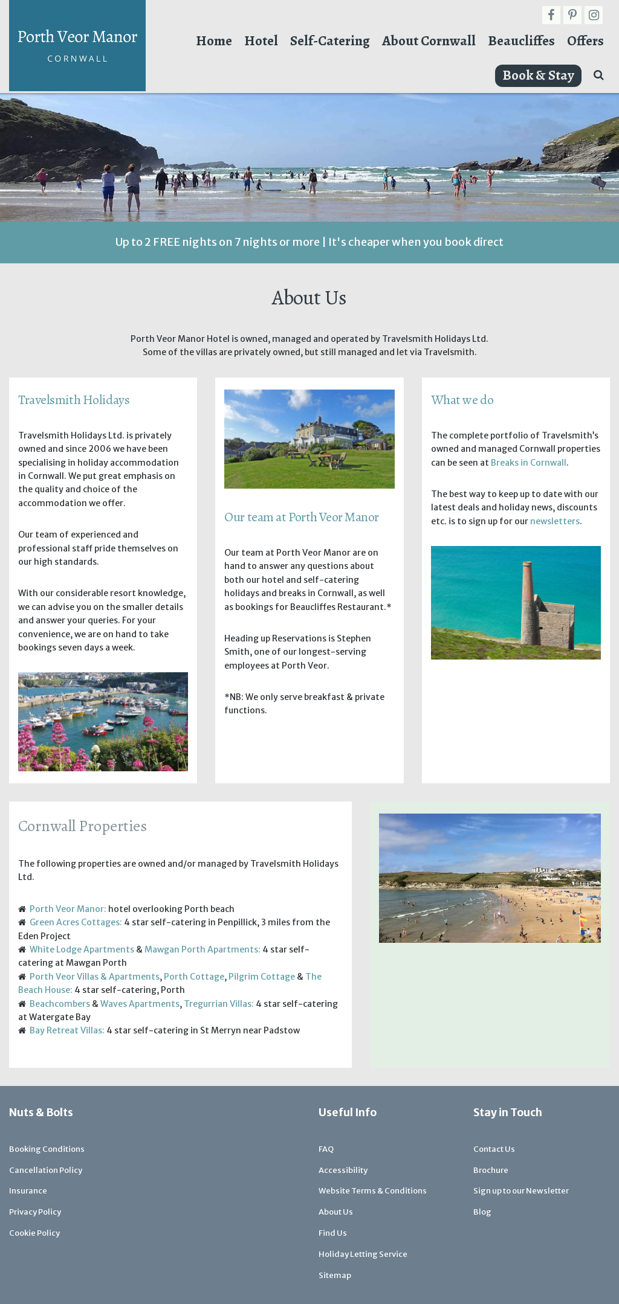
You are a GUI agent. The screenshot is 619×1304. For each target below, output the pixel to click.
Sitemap (335, 1275)
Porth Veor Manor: (68, 909)
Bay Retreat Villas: (67, 1030)
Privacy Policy (35, 1212)
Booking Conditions (47, 1149)
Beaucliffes (521, 40)
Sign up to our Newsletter (521, 1191)
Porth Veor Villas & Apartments (95, 976)
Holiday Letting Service (363, 1254)
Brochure (490, 1170)
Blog (482, 1212)
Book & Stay (538, 75)
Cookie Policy (34, 1233)
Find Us (333, 1233)
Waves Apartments (140, 1003)
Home (214, 40)
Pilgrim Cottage (261, 976)
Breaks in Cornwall (528, 462)
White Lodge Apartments (82, 949)
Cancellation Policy (45, 1170)
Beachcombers (60, 1003)
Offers (585, 40)
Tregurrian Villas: (219, 1003)
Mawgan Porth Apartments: (202, 949)
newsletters (555, 521)
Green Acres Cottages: (76, 922)
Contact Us (494, 1149)
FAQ (326, 1149)
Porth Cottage (194, 976)
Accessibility (343, 1170)
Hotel (261, 40)
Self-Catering (330, 40)
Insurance (28, 1191)
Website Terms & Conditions (373, 1191)
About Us (336, 1212)
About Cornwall (429, 40)
